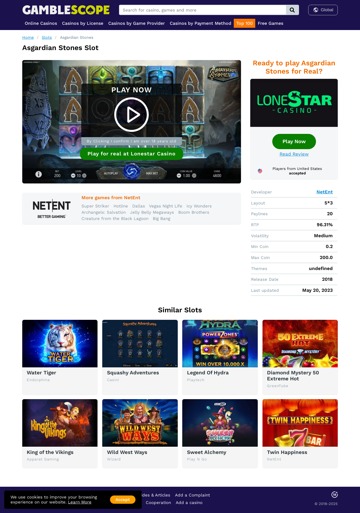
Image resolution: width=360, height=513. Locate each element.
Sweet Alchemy (206, 452)
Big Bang (161, 218)
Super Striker (95, 205)
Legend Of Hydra (208, 373)
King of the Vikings (50, 452)
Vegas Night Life (165, 205)
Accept (123, 499)
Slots (47, 37)
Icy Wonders (199, 205)
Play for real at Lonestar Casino (132, 154)
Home (28, 37)
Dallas (138, 205)
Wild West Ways (127, 452)
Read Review (294, 154)
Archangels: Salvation (104, 212)
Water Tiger (41, 373)
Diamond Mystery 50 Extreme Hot (293, 376)
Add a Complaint (192, 494)
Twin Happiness (287, 452)
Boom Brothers (193, 212)
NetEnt (324, 192)
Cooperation (158, 502)
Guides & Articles (153, 494)
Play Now (294, 141)
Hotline (121, 205)
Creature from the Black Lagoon (115, 218)
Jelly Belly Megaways (152, 212)
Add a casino (189, 502)
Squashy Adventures (133, 373)
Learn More (80, 501)
